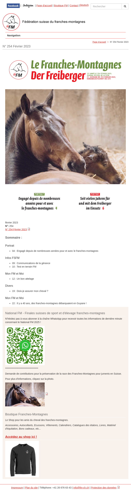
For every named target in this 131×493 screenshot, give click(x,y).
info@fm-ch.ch (81, 487)
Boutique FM (61, 5)
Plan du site (31, 487)
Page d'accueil (44, 5)
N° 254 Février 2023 (16, 229)
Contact (74, 5)
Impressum (17, 487)
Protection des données (103, 487)
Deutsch (84, 5)
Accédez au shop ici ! (21, 437)
